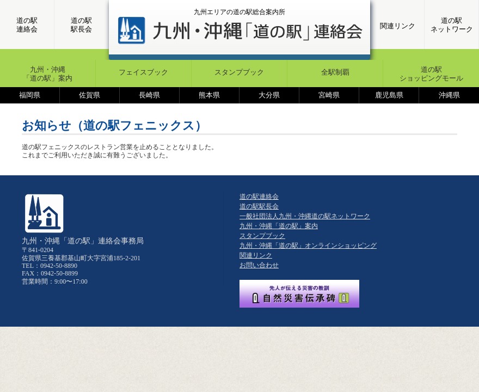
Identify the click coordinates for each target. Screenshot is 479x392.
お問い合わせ (259, 265)
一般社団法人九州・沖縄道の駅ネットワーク (305, 216)
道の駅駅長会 (81, 24)
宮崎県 (329, 95)
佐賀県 (89, 95)
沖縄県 (449, 95)
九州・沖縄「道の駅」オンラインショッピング (308, 245)
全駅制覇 (335, 72)
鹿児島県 (389, 95)
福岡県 (29, 95)
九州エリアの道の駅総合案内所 (239, 12)
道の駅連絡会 (27, 24)
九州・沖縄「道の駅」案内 (47, 73)
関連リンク (397, 26)
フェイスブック (143, 72)
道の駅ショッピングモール (431, 73)
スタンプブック (239, 72)
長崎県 (149, 95)
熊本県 (209, 95)
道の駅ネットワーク (452, 24)
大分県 (269, 95)
